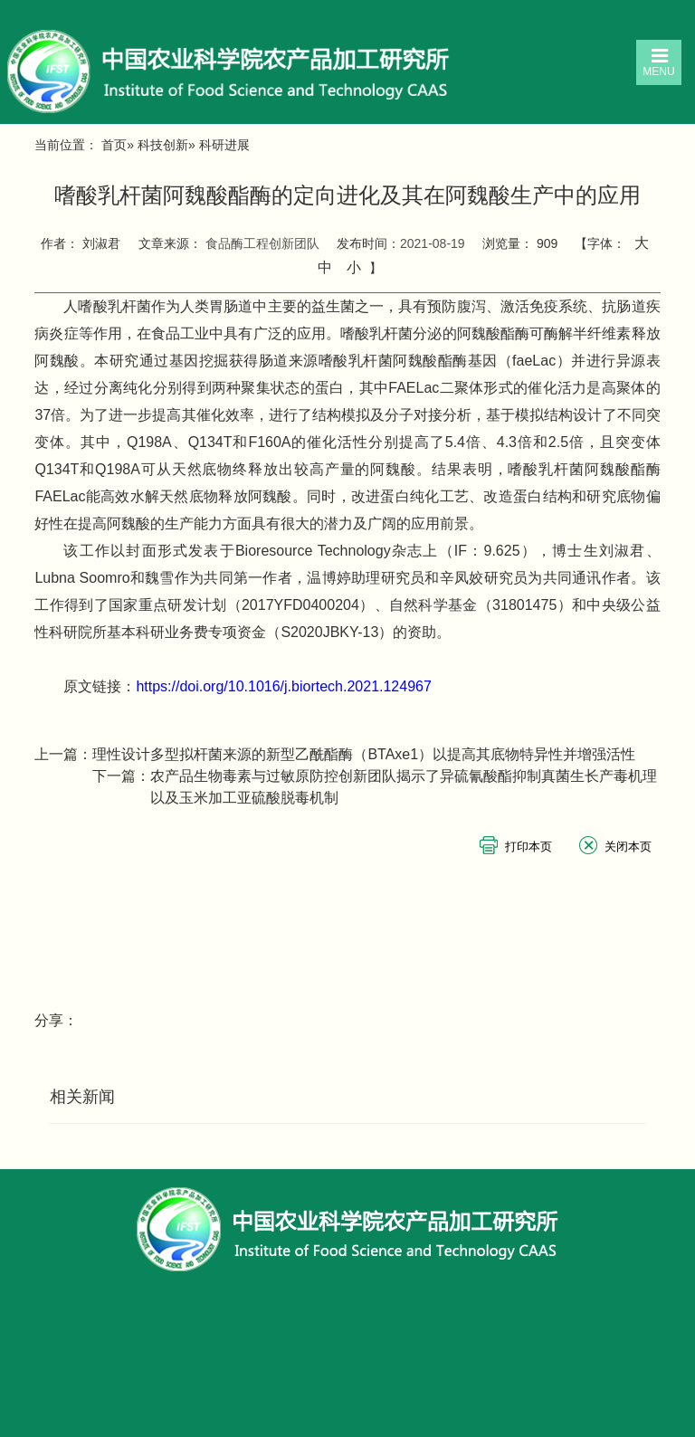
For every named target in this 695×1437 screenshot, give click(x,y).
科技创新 (163, 145)
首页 (114, 145)
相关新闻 (82, 1097)
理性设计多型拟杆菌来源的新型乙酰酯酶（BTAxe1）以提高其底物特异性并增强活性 (363, 754)
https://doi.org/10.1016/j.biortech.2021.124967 (283, 686)
